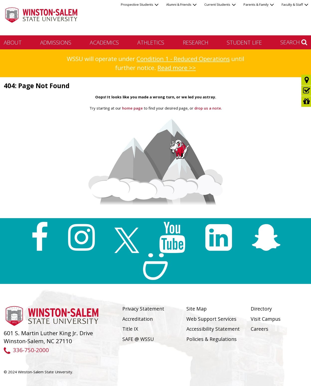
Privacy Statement (143, 308)
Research (195, 42)
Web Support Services (211, 319)
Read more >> (176, 68)
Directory (261, 308)
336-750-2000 (26, 350)
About (13, 42)
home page (132, 108)
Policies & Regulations (211, 339)
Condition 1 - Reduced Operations (183, 59)
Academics (104, 42)
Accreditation (137, 319)
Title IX (130, 328)
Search (293, 42)
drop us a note (207, 108)
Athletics (150, 42)
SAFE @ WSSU (138, 339)
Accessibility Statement (213, 328)
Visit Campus (266, 319)
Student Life (244, 42)
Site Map (196, 308)
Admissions (55, 42)
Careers (259, 328)
